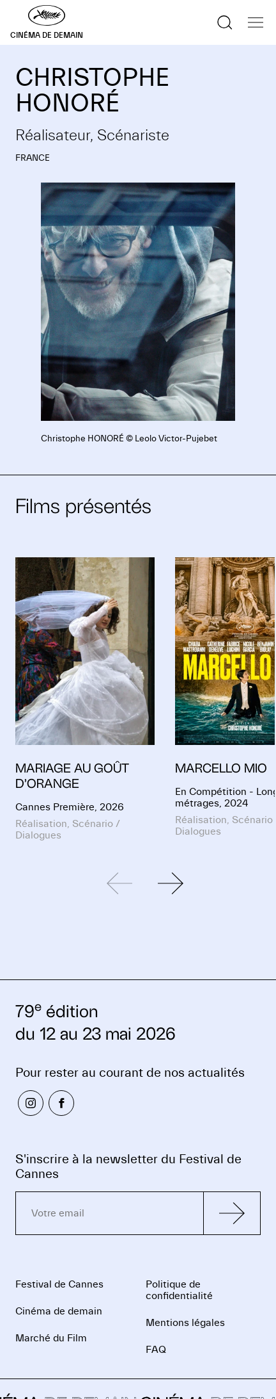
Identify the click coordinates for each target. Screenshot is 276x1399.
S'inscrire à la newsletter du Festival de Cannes (128, 1166)
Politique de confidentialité (179, 1290)
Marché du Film (51, 1338)
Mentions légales (185, 1323)
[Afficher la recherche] (225, 22)
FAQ (156, 1349)
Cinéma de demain (58, 1311)
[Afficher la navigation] (255, 22)
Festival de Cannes (59, 1284)
